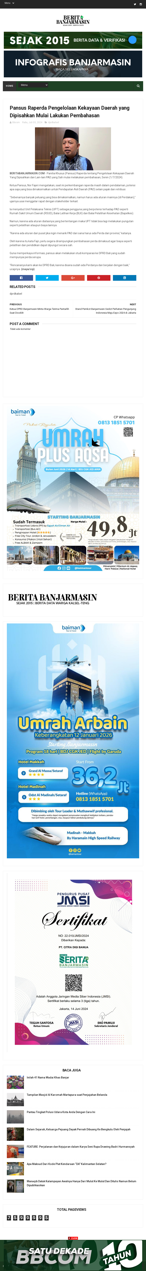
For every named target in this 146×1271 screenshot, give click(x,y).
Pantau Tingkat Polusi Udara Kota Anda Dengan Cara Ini (61, 1112)
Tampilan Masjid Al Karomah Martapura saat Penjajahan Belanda (67, 1094)
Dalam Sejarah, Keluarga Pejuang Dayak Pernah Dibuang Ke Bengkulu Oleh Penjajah (78, 1129)
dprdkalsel (53, 122)
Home (9, 86)
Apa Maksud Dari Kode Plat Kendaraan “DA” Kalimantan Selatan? (66, 1164)
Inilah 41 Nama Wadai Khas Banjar (48, 1077)
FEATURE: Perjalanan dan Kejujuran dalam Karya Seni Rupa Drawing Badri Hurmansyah (81, 1146)
